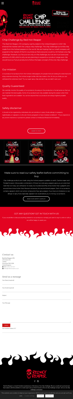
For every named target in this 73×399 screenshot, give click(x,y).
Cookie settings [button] (30, 396)
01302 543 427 (10, 267)
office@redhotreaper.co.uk (11, 268)
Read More (49, 396)
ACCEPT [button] (40, 396)
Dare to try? (36, 131)
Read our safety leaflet (36, 199)
